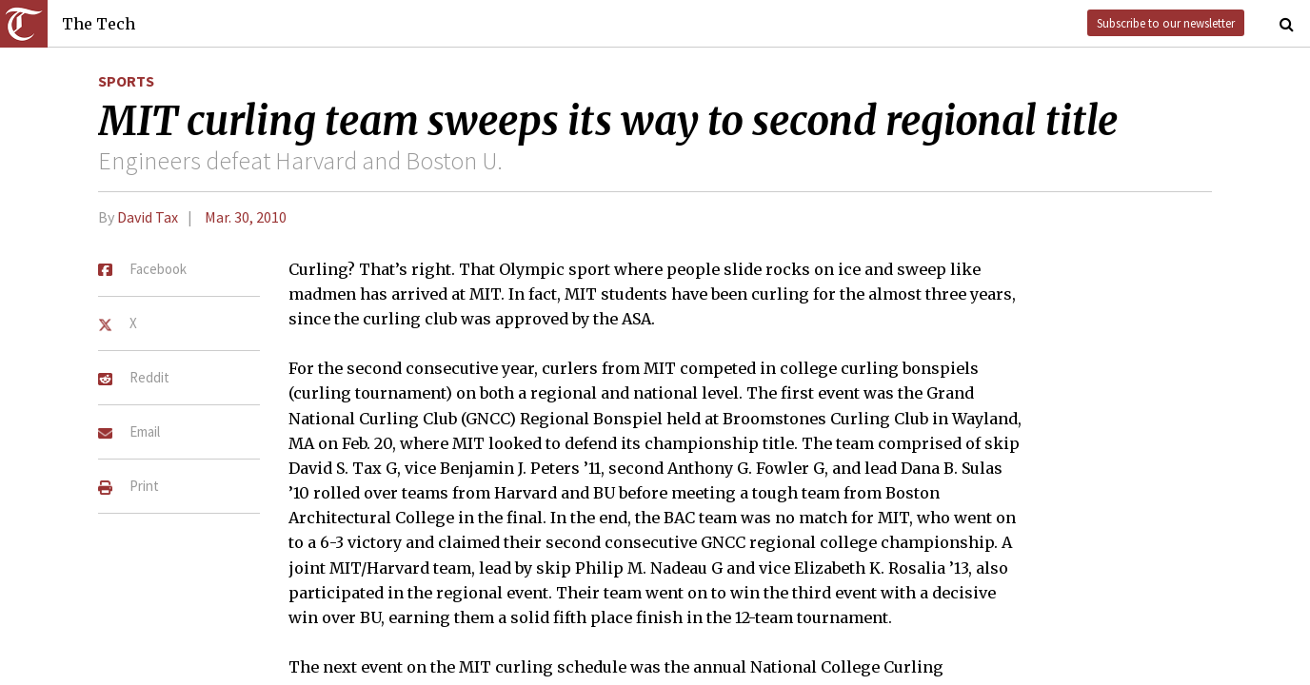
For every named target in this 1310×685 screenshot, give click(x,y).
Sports (126, 80)
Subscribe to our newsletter (1166, 22)
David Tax (147, 216)
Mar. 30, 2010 (246, 216)
